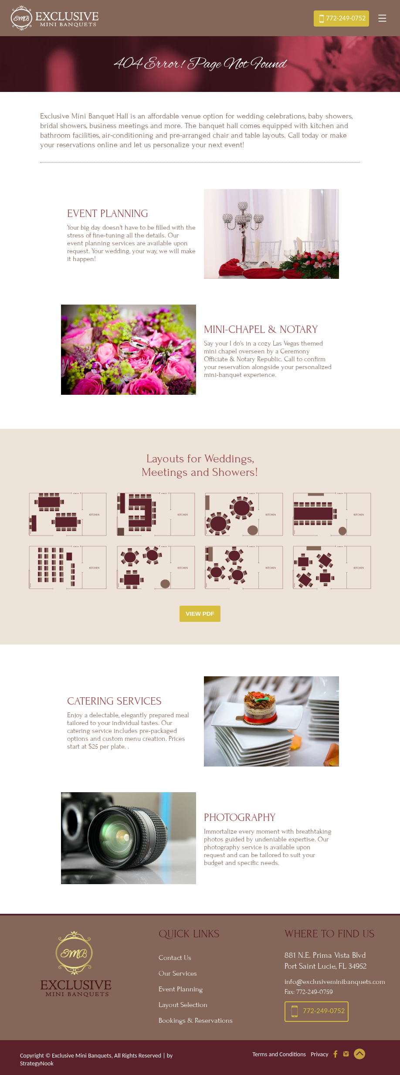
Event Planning (181, 989)
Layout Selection (183, 1004)
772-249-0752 (341, 18)
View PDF (200, 613)
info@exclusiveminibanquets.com (332, 981)
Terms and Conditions (279, 1054)
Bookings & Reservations (196, 1020)
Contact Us (175, 957)
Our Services (178, 973)
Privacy (319, 1054)
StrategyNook (37, 1063)
